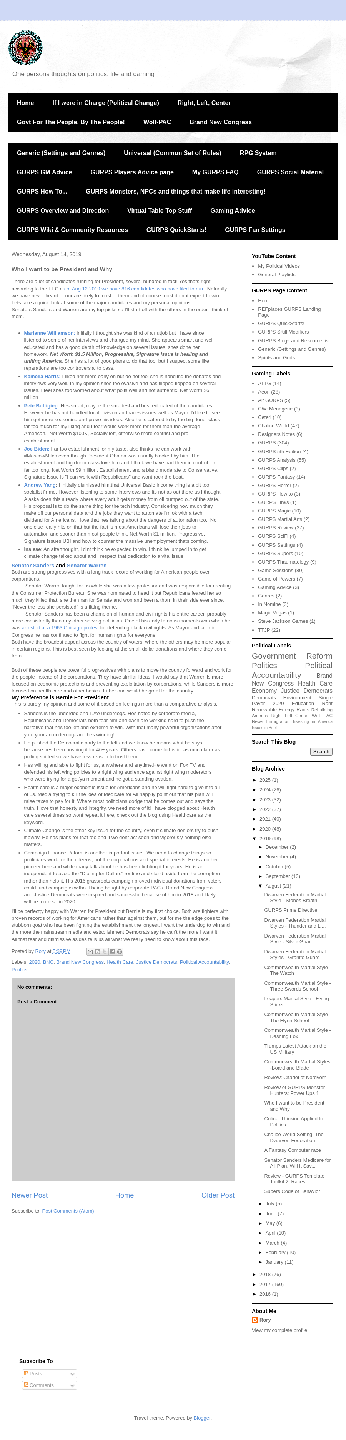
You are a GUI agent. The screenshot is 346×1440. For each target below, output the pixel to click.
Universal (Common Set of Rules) (172, 153)
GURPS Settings (276, 545)
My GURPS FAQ (215, 172)
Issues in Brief (264, 728)
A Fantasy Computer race (292, 1150)
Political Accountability (204, 962)
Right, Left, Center (204, 103)
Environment (297, 698)
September (278, 876)
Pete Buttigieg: (42, 406)
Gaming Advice (232, 210)
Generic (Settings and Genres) (61, 153)
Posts (33, 1374)
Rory (265, 1320)
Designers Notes (276, 434)
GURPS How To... (42, 191)
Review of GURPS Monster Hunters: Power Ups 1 (294, 1090)
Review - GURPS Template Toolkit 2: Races (294, 1179)
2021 (266, 819)
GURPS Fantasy (276, 477)
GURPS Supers (275, 553)
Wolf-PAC (157, 122)
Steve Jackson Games (283, 621)
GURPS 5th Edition (279, 451)
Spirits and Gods (276, 357)
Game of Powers (276, 579)
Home (25, 103)
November (278, 856)
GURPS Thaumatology (283, 562)
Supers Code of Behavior (292, 1191)
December (278, 847)
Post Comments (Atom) (68, 1211)
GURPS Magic (274, 511)
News (257, 721)
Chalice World (273, 426)
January (275, 1262)
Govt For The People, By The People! (71, 122)
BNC (48, 962)
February (276, 1252)
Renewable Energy (273, 709)
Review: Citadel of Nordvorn (295, 1077)
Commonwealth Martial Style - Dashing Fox (297, 1033)
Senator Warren (87, 565)
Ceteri (264, 417)
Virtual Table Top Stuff (159, 210)
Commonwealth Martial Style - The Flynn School (297, 1017)
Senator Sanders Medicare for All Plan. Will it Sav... (297, 1163)
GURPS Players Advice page (131, 172)
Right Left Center (290, 715)
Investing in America (313, 721)
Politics (19, 970)
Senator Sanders (33, 565)
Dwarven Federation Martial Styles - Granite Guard (295, 955)
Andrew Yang (40, 485)
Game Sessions (275, 570)
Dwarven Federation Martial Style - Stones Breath (295, 898)
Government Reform (292, 655)
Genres (266, 596)
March (273, 1243)
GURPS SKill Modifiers (283, 332)
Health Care (119, 962)
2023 (266, 800)
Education (303, 703)
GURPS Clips (273, 468)
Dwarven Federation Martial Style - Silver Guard (295, 939)
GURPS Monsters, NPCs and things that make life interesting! (176, 191)
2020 (34, 962)
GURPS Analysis (277, 460)
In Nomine (269, 604)
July (271, 1203)
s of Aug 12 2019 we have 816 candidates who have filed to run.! (134, 289)
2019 (266, 838)
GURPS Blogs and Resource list (293, 341)
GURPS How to (275, 494)
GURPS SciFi (273, 536)
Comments (39, 1385)
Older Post (218, 1195)
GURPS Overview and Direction (63, 210)
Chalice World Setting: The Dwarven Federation (293, 1137)
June (272, 1213)
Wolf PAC (322, 715)
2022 (266, 809)
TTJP (264, 630)
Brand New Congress (221, 122)
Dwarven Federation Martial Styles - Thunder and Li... (295, 923)
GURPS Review (275, 528)
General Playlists (277, 274)
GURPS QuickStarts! (176, 230)
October (275, 866)
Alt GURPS (270, 400)
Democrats (264, 698)
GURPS (267, 443)
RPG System (258, 153)
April (271, 1233)
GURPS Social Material (290, 172)
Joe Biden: (37, 449)
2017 (266, 1284)
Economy (264, 690)
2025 (266, 780)
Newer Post (30, 1195)
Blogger (202, 1418)
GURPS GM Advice (44, 172)
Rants (302, 709)
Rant (327, 703)
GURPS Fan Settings (255, 230)
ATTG (264, 383)
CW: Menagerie (275, 409)
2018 (266, 1274)
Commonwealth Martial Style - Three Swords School (297, 986)
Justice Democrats (156, 962)
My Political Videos (279, 266)
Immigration (278, 721)
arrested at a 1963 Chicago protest (61, 628)
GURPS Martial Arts (280, 519)
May (271, 1223)
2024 (266, 790)
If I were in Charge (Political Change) (105, 103)
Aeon (263, 392)
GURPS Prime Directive (290, 910)
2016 (266, 1294)
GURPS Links (273, 502)
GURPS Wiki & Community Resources (72, 230)
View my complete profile (279, 1330)
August (274, 886)
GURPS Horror (274, 485)
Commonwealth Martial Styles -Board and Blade (297, 1065)
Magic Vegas (272, 613)
